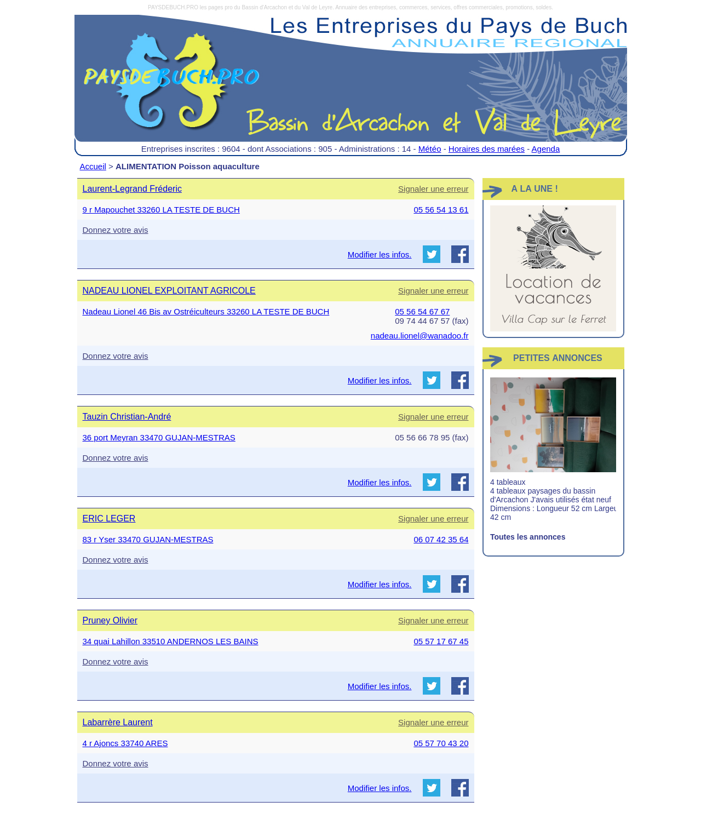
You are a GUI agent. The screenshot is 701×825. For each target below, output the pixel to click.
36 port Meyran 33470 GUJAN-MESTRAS (159, 437)
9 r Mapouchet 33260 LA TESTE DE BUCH (161, 209)
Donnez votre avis (115, 229)
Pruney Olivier (110, 620)
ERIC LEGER (109, 518)
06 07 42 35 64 (440, 539)
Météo (429, 148)
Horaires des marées (487, 148)
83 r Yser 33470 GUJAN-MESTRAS (148, 539)
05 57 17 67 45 (440, 641)
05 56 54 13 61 (440, 209)
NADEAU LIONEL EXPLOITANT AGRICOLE (169, 290)
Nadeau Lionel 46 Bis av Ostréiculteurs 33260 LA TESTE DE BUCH (206, 311)
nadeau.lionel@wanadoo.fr (420, 335)
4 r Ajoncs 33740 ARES (125, 743)
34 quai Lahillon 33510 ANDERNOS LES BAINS (170, 641)
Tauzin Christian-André (127, 416)
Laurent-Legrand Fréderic (132, 188)
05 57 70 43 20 (440, 743)
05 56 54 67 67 (422, 311)
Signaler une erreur (433, 188)
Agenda (546, 148)
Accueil (93, 166)
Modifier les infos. (380, 254)
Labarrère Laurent (118, 722)
